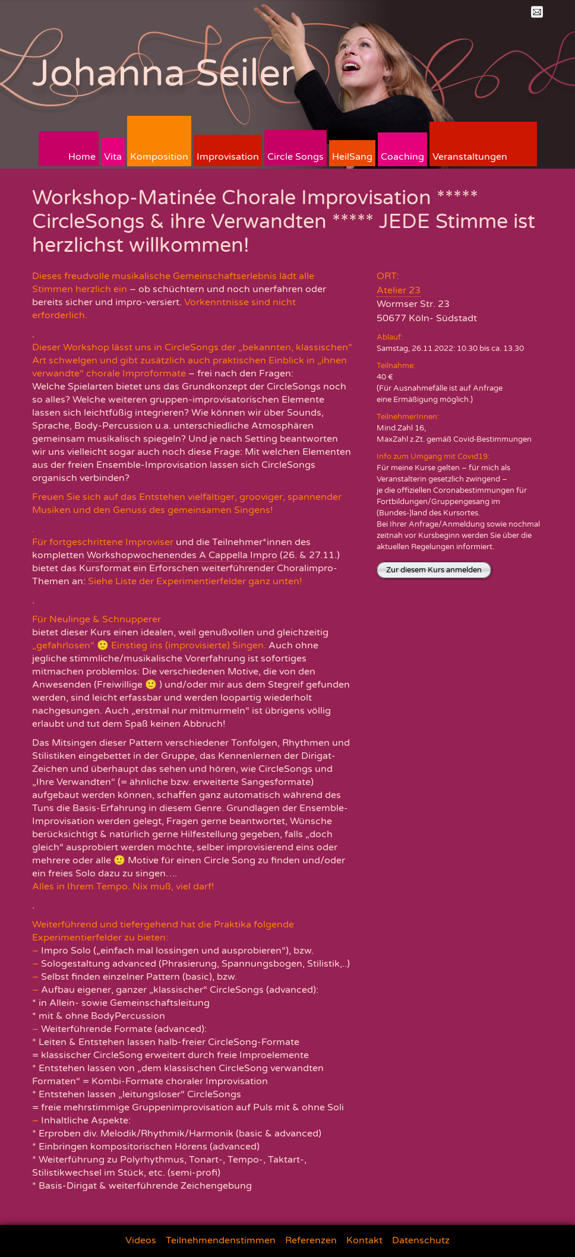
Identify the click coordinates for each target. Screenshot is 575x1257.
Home (82, 157)
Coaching (402, 157)
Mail (537, 12)
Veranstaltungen (469, 157)
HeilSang (352, 157)
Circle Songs (295, 157)
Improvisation (228, 157)
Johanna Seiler (163, 73)
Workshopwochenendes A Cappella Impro (182, 555)
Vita (113, 157)
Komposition (159, 157)
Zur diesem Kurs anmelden (434, 570)
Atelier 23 (399, 290)
